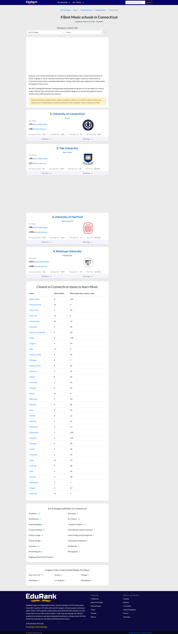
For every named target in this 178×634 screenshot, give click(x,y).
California (33, 493)
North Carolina (35, 354)
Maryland (33, 327)
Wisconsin (33, 399)
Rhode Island (34, 299)
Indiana (32, 377)
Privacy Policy (146, 633)
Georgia (32, 388)
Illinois (31, 393)
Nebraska (33, 454)
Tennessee (33, 382)
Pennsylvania (34, 321)
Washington (34, 482)
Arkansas (33, 438)
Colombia (127, 606)
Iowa (31, 410)
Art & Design (65, 10)
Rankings (88, 139)
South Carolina (35, 366)
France (125, 613)
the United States (41, 124)
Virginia (32, 343)
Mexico (126, 602)
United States (100, 10)
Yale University (67, 148)
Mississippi (33, 432)
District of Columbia (37, 332)
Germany (126, 617)
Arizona (32, 477)
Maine (31, 338)
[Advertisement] (46, 57)
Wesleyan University (67, 251)
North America (86, 10)
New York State (97, 602)
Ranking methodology (36, 626)
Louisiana (33, 443)
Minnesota (33, 427)
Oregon (32, 488)
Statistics (47, 139)
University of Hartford (67, 217)
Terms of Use (133, 633)
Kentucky (33, 371)
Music (75, 10)
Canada (126, 599)
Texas (31, 460)
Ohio (31, 349)
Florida (32, 416)
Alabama (32, 404)
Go (105, 32)
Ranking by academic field (67, 28)
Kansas (32, 449)
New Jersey (33, 310)
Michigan (33, 360)
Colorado (33, 466)
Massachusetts (35, 304)
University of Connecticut (67, 113)
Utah (31, 471)
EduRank (99, 21)
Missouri (32, 421)
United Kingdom (129, 609)
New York (33, 316)
